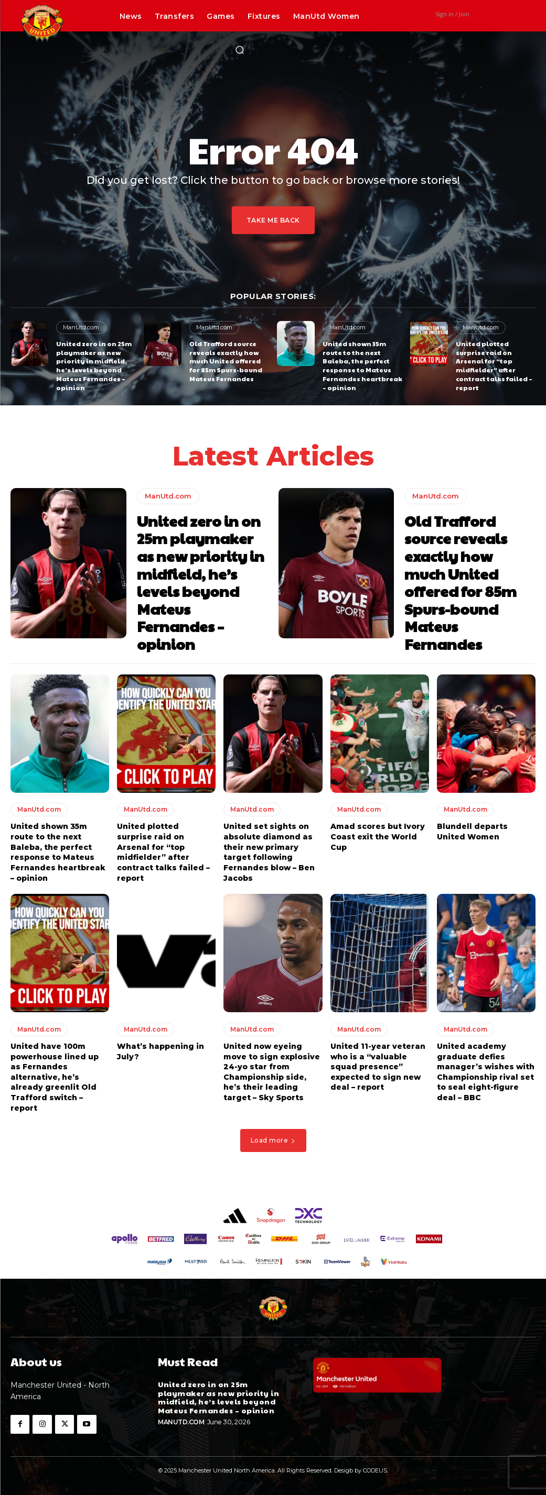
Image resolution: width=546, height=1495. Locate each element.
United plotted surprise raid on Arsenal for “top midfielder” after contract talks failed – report (494, 365)
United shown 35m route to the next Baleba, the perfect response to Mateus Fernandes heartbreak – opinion (362, 365)
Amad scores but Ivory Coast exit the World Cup (377, 836)
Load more (273, 1140)
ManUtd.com (81, 327)
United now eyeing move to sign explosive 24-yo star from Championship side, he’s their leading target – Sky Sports (271, 1072)
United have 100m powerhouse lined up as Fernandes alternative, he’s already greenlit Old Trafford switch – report (54, 1077)
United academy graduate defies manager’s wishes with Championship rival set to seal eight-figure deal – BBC (485, 1072)
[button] (239, 49)
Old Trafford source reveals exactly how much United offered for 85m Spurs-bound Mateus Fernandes (225, 361)
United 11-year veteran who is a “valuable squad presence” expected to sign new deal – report (377, 1067)
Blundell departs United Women (472, 831)
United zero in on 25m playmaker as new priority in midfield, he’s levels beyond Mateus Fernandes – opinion (94, 365)
